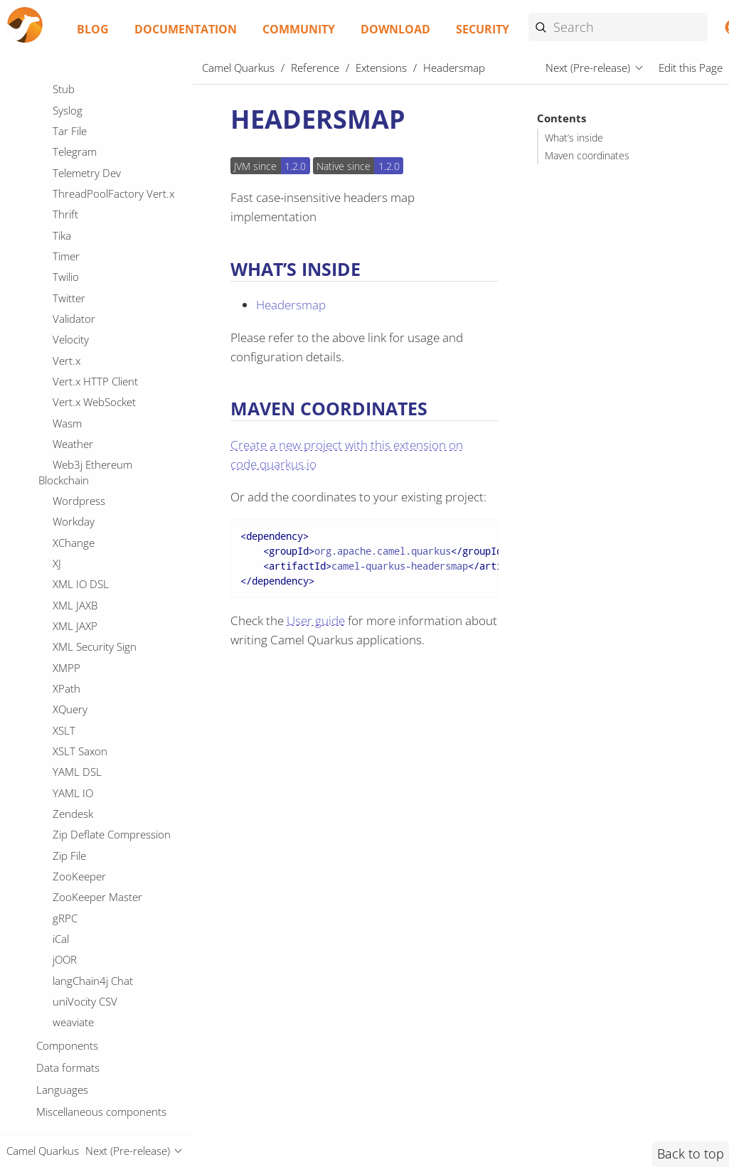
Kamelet (72, 1039)
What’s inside (574, 138)
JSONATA (74, 747)
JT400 (66, 788)
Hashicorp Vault (91, 121)
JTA (60, 810)
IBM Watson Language (106, 247)
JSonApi (71, 768)
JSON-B (70, 726)
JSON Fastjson (86, 663)
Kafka (66, 1018)
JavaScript (76, 914)
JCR (60, 434)
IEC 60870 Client (92, 267)
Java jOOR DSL (87, 893)
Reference (315, 67)
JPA (60, 601)
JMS (61, 538)
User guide (316, 620)
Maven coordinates (587, 155)
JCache (69, 455)
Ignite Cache (82, 330)
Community (298, 29)
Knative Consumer (96, 1101)
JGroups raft (82, 518)
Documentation (185, 29)
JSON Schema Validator (108, 705)
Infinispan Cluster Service (112, 372)
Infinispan (76, 350)
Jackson (71, 830)
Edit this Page (691, 67)
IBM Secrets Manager (103, 205)
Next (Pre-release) (588, 67)
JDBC (64, 476)
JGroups (72, 497)
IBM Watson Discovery (106, 225)
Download (395, 29)
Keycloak (73, 1060)
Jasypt (67, 872)
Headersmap (87, 163)
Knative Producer (94, 1123)
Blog (93, 29)
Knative (70, 1081)
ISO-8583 (75, 309)
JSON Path (77, 685)
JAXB (63, 413)
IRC (60, 288)
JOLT (64, 559)
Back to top (690, 1153)
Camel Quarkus (238, 67)
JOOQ (66, 580)
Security (482, 29)
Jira (60, 956)
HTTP (65, 100)
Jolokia (68, 976)
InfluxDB (73, 392)
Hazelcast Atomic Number (114, 142)
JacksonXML (81, 851)
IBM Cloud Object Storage (114, 184)
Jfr (58, 935)
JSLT (63, 643)
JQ (58, 622)
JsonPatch (76, 998)
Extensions (381, 67)
